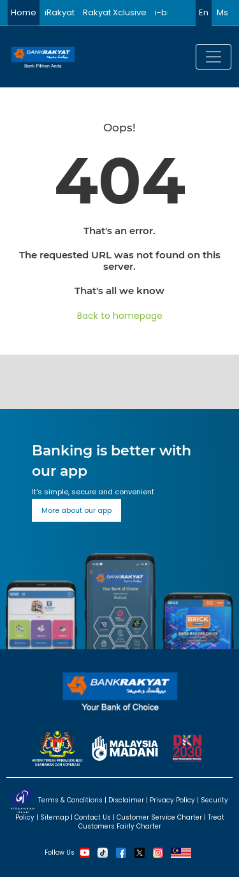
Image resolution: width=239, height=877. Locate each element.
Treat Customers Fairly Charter (151, 822)
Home (23, 12)
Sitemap (54, 817)
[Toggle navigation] (213, 57)
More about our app (76, 510)
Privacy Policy (172, 799)
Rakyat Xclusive (115, 12)
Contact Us (93, 817)
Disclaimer (126, 799)
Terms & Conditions (70, 799)
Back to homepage (120, 315)
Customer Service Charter (159, 817)
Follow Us (60, 852)
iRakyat (60, 12)
